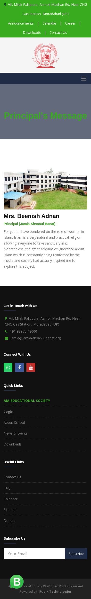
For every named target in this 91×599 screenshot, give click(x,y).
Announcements (21, 23)
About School (14, 422)
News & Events (16, 433)
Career (70, 23)
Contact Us (58, 32)
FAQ (7, 488)
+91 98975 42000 (23, 331)
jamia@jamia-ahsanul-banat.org (35, 338)
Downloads (32, 32)
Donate (10, 520)
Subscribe (76, 553)
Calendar (49, 23)
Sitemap (10, 509)
